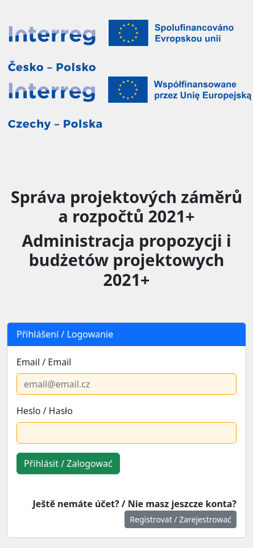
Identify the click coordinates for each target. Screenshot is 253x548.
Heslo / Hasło (44, 410)
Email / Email (43, 362)
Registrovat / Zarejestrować (180, 519)
